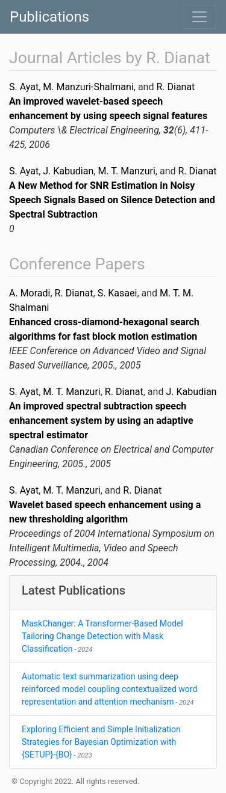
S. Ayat (24, 87)
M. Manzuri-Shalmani (88, 87)
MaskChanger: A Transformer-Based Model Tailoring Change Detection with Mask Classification (102, 636)
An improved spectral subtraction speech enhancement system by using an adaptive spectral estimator (101, 420)
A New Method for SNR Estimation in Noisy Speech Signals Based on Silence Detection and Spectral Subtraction (112, 200)
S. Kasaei (117, 293)
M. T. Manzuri (126, 171)
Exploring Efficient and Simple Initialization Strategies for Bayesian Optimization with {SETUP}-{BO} (101, 741)
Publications (49, 16)
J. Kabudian (68, 171)
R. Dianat (175, 87)
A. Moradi (29, 293)
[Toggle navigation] (199, 17)
